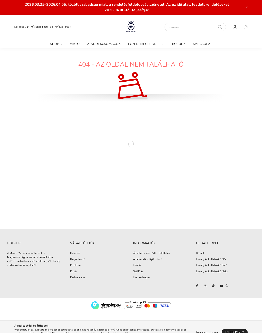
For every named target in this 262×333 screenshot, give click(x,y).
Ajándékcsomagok (104, 44)
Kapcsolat (202, 44)
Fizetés (137, 265)
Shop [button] (55, 44)
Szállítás (138, 271)
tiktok (213, 286)
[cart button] (246, 27)
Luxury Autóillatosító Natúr (212, 271)
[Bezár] (247, 7)
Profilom (75, 265)
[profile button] (235, 27)
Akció (75, 44)
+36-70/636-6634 (59, 27)
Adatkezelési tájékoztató (147, 259)
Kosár (73, 271)
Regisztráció (77, 259)
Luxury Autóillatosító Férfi (211, 265)
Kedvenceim (77, 277)
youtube (221, 286)
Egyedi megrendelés (146, 44)
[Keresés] (195, 27)
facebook (197, 286)
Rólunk (178, 44)
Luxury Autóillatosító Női (211, 259)
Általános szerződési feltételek (151, 253)
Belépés (75, 253)
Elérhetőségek (141, 277)
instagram (205, 286)
